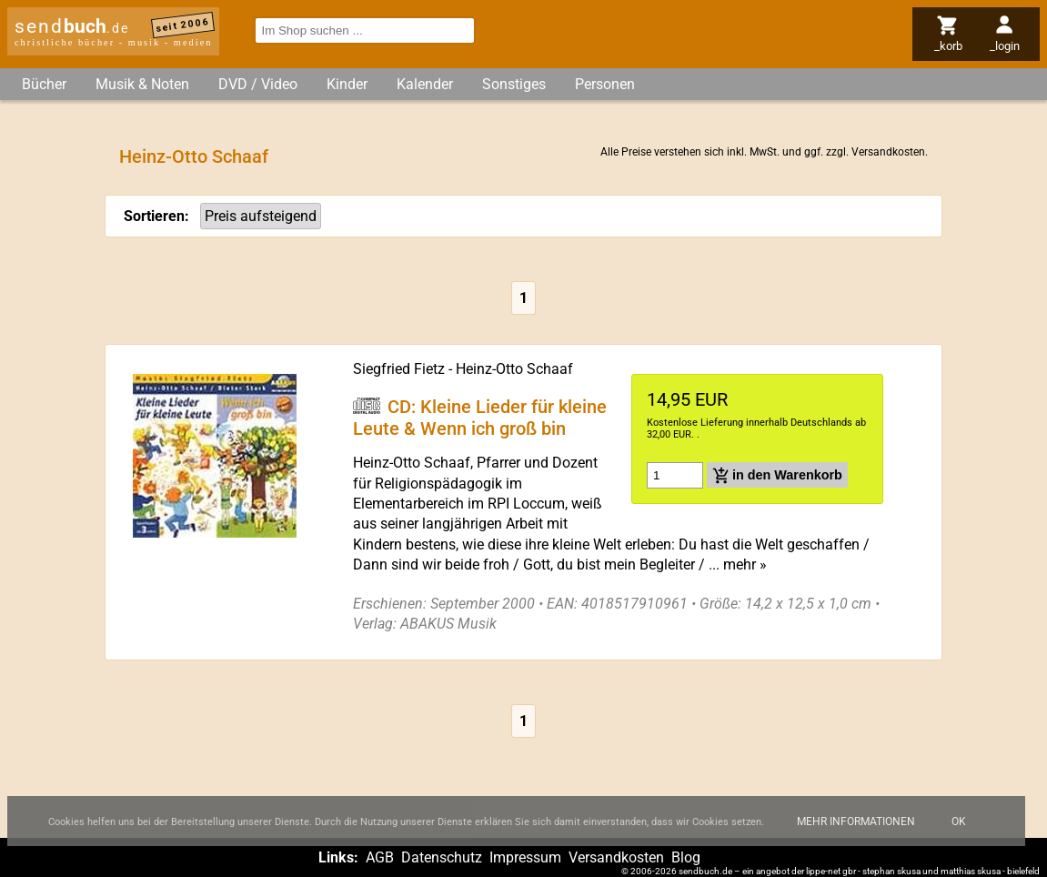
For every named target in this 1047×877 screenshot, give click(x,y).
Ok (958, 828)
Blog (685, 857)
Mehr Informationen (856, 828)
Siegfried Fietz (399, 369)
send (72, 26)
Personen (605, 84)
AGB (380, 857)
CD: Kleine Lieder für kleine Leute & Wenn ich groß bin (480, 416)
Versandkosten (888, 152)
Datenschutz (441, 857)
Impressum (525, 857)
